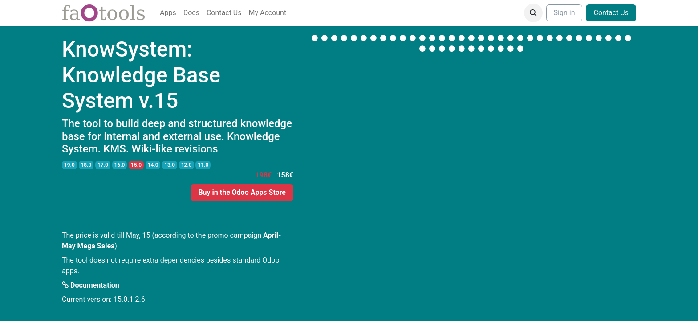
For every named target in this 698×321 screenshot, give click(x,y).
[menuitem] (168, 13)
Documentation (90, 285)
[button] (533, 13)
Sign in (564, 12)
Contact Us (611, 12)
